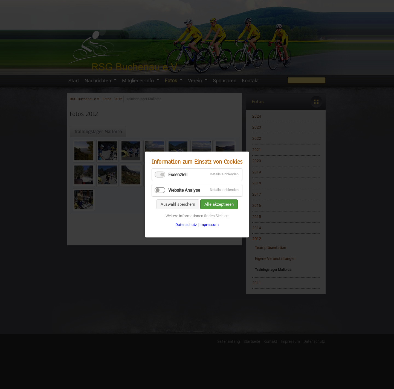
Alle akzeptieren (219, 204)
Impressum (209, 224)
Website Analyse (184, 190)
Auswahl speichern (178, 204)
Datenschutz (186, 224)
